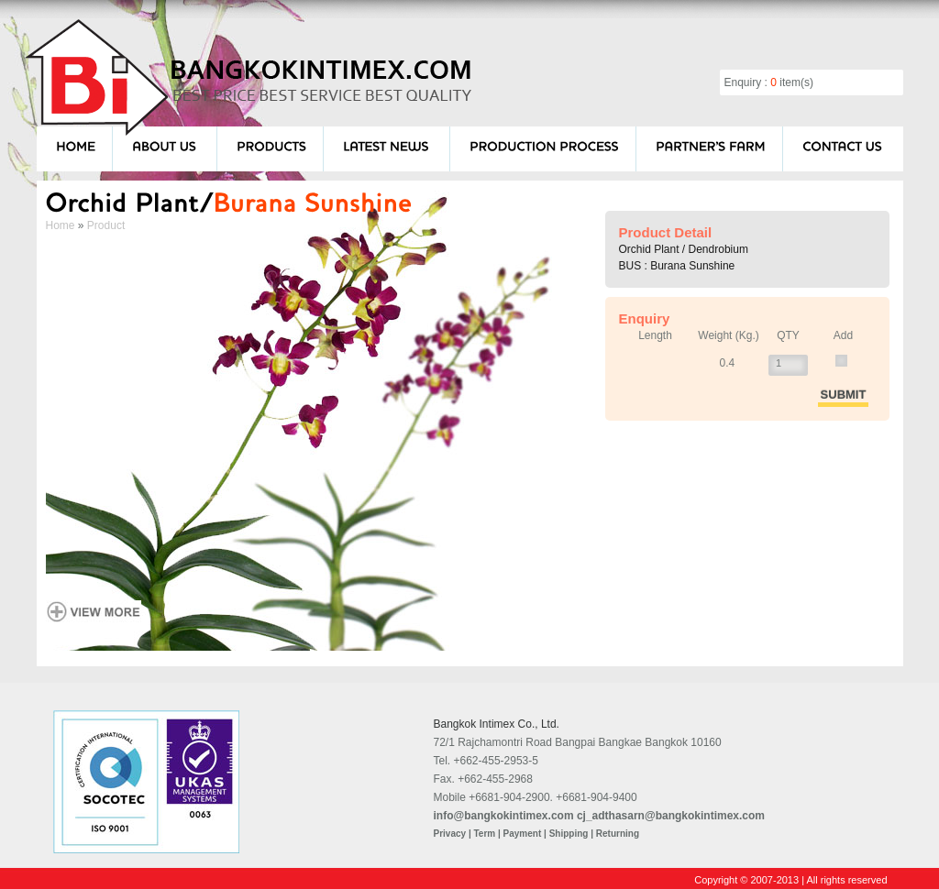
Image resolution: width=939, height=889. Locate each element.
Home (60, 225)
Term (484, 834)
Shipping (569, 834)
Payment (522, 834)
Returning (617, 834)
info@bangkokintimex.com (504, 815)
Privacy (450, 834)
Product (106, 225)
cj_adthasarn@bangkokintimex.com (671, 815)
